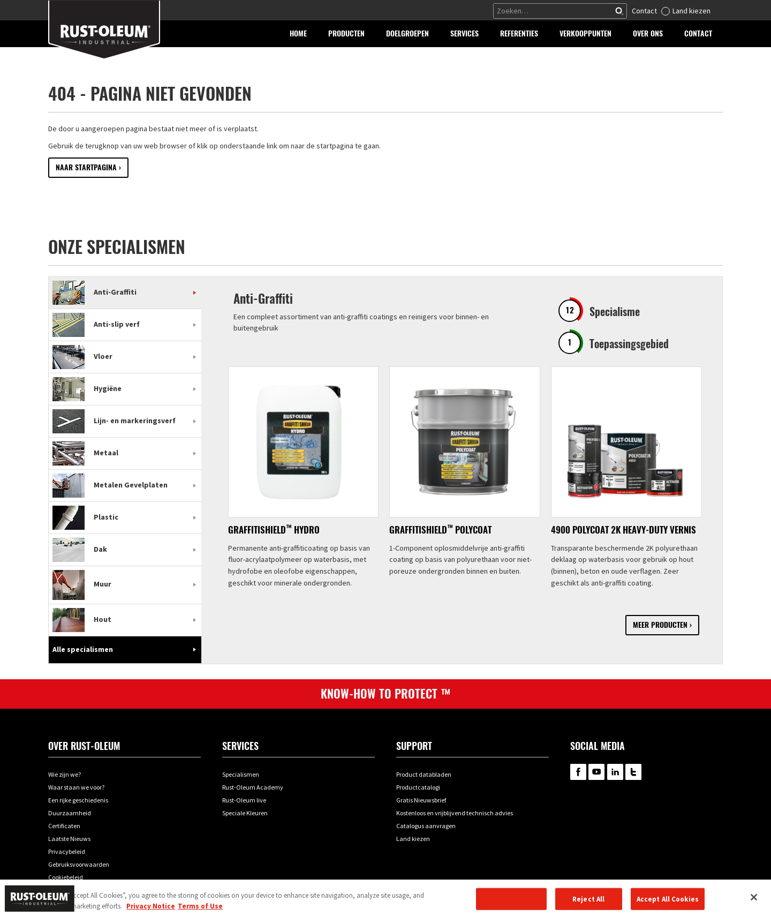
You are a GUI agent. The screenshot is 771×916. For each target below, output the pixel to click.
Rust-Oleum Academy (252, 787)
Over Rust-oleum (84, 746)
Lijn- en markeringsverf (114, 420)
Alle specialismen (82, 649)
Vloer (82, 356)
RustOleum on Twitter (633, 772)
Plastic (85, 517)
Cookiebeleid (65, 877)
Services (240, 746)
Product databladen (423, 774)
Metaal (85, 452)
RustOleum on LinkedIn (615, 772)
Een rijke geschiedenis (78, 800)
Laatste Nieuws (69, 839)
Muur (81, 584)
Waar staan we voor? (76, 787)
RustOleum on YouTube (596, 772)
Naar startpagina (86, 167)
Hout (81, 619)
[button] (346, 33)
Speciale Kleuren (245, 813)
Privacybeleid (66, 851)
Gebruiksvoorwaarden (78, 864)
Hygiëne (87, 388)
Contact (644, 11)
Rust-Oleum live (244, 800)
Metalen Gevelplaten (110, 485)
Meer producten (660, 625)
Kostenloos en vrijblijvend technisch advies (454, 813)
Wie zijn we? (64, 774)
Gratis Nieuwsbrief (421, 800)
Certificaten (64, 826)
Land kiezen (691, 11)
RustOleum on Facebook (578, 772)
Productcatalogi (418, 787)
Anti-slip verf (96, 324)
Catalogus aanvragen (426, 826)
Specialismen (240, 774)
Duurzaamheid (69, 813)
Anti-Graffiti (94, 292)
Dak (79, 549)
